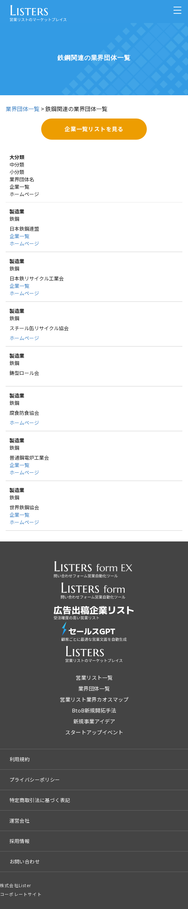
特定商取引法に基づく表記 (40, 800)
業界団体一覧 (22, 108)
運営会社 (20, 820)
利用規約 (20, 759)
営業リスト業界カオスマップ (94, 699)
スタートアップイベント (94, 732)
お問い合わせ (25, 861)
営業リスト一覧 (94, 677)
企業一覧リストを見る (94, 129)
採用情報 (20, 840)
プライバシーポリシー (35, 779)
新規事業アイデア (94, 721)
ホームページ (24, 243)
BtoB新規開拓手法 (94, 710)
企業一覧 (19, 236)
